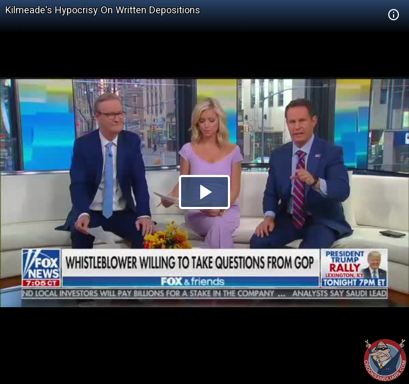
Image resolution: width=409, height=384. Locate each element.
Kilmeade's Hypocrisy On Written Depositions (102, 9)
